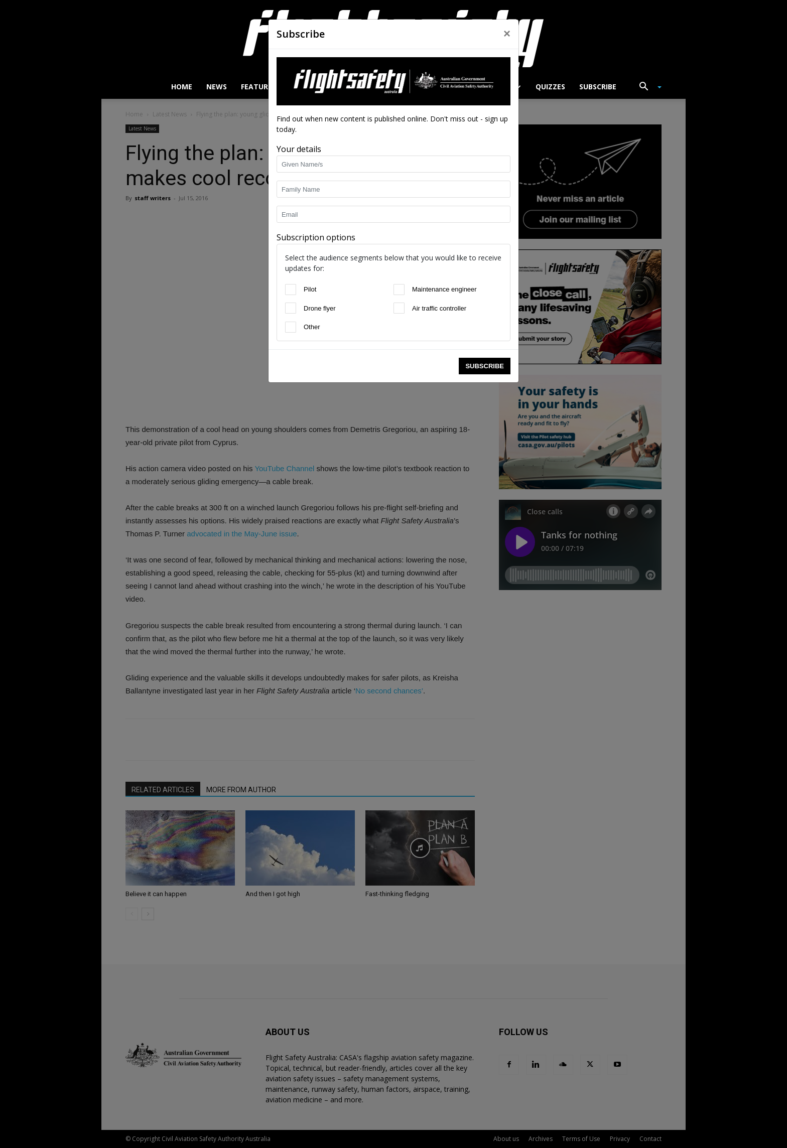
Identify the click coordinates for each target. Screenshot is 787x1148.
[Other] (290, 327)
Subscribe (484, 366)
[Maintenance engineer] (399, 289)
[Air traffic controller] (399, 308)
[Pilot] (290, 289)
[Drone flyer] (290, 308)
